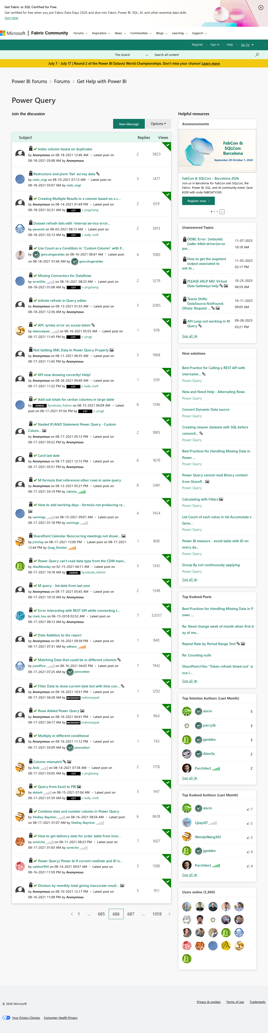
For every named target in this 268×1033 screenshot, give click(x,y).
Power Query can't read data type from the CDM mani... (82, 561)
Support (197, 33)
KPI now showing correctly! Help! (64, 374)
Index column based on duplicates (65, 149)
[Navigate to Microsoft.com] (12, 33)
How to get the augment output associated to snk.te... (204, 263)
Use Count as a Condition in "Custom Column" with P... (81, 248)
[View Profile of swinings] (39, 517)
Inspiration (99, 33)
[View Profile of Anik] (36, 767)
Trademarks (258, 1002)
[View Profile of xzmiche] (39, 842)
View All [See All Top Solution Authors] (190, 778)
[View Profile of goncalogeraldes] (53, 254)
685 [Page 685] (101, 914)
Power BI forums (29, 81)
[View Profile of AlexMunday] (42, 566)
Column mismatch (48, 761)
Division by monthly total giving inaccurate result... (79, 885)
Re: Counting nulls (196, 655)
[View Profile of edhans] (71, 646)
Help (230, 44)
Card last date (49, 455)
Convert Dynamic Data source (206, 409)
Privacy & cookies (209, 1002)
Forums (79, 33)
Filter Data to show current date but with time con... (79, 686)
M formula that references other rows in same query (79, 480)
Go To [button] (245, 45)
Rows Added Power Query (59, 710)
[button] (129, 124)
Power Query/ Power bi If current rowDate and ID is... (80, 860)
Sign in (214, 44)
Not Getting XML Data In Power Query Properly (71, 350)
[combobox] (207, 54)
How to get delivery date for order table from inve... (79, 836)
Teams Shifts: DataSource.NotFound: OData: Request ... (203, 303)
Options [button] (157, 123)
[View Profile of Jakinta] (71, 491)
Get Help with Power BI (102, 81)
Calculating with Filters (200, 499)
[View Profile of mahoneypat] (90, 697)
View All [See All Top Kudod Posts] (190, 681)
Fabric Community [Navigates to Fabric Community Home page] (49, 33)
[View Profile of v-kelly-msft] (90, 234)
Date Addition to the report (59, 635)
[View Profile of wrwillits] (39, 281)
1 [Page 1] (79, 914)
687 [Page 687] (130, 914)
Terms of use (235, 1002)
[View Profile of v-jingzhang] (90, 210)
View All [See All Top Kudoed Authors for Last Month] (190, 875)
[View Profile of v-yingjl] (86, 336)
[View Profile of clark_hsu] (39, 616)
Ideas (118, 33)
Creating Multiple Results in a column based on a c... (79, 198)
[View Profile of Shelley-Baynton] (44, 817)
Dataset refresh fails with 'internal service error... (71, 223)
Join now (11, 17)
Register (197, 44)
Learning (178, 33)
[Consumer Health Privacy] (60, 1017)
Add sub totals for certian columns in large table (76, 399)
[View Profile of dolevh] (37, 792)
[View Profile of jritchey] (38, 542)
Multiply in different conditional (63, 735)
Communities (139, 33)
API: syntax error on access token (64, 325)
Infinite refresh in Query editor (62, 300)
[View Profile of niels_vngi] (40, 179)
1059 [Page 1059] (157, 914)
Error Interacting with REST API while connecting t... (79, 610)
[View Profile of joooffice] (39, 665)
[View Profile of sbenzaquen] (41, 331)
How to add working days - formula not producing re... (81, 504)
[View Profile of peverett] (39, 229)
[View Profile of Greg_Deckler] (57, 547)
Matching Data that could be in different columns (77, 659)
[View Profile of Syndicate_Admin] (60, 405)
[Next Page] (168, 914)
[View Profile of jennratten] (82, 671)
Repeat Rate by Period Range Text (209, 643)
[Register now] (198, 201)
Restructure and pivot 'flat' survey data (64, 174)
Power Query (192, 380)
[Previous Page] (70, 914)
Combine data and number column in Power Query (78, 811)
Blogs (160, 33)
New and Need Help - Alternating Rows (213, 391)
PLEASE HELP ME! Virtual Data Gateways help (207, 283)
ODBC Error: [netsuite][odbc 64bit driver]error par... (203, 244)
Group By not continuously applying (211, 564)
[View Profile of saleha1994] (41, 866)
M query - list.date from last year (64, 585)
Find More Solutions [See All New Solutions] (190, 579)
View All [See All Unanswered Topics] (190, 336)
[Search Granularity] (131, 54)
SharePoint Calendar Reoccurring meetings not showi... (77, 536)
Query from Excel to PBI (57, 786)
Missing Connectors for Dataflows (64, 275)
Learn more (211, 63)
